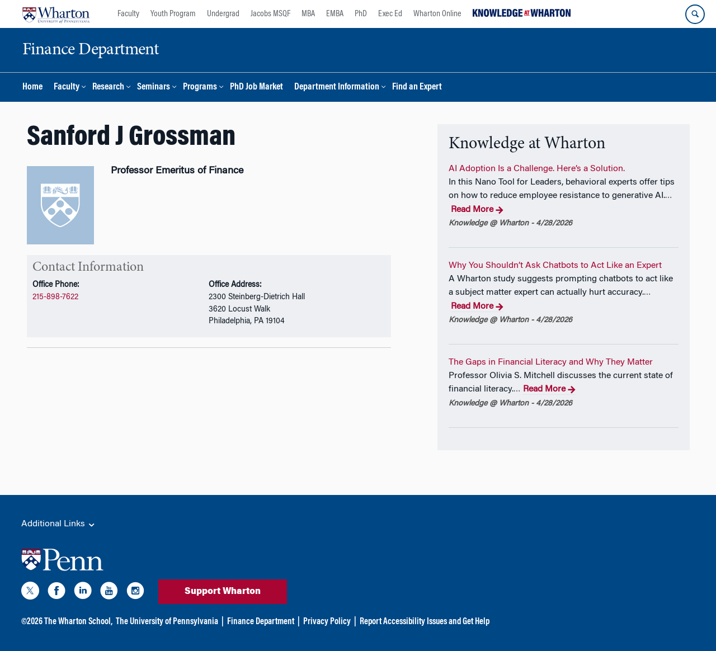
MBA (308, 14)
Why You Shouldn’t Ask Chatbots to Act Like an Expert (555, 265)
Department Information (336, 87)
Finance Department (260, 621)
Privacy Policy (327, 621)
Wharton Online (437, 14)
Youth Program (173, 14)
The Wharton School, (78, 621)
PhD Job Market (256, 87)
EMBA (334, 14)
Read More (477, 210)
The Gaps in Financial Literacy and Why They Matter (551, 362)
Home (32, 87)
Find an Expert (417, 87)
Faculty (128, 14)
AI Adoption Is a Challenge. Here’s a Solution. (537, 168)
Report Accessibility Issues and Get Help (424, 621)
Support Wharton (223, 591)
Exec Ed (390, 14)
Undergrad (223, 14)
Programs (200, 87)
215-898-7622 (55, 297)
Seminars (153, 87)
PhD (361, 14)
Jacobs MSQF (270, 14)
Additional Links (58, 525)
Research (108, 87)
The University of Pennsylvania (167, 621)
